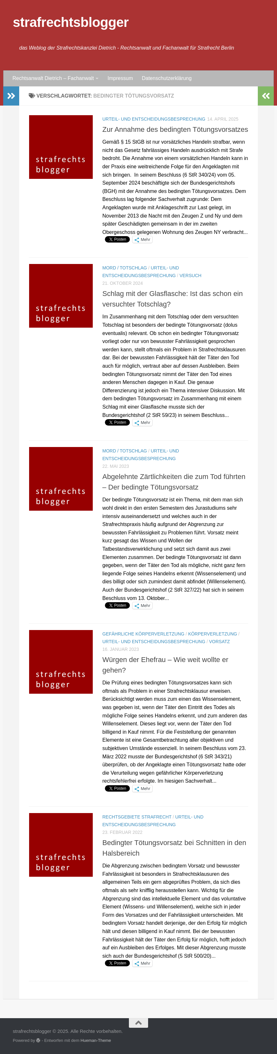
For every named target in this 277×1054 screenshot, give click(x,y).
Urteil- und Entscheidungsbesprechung (153, 119)
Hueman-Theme (96, 1040)
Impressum (120, 78)
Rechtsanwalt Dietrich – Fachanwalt (53, 78)
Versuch (190, 275)
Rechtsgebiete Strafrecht (136, 816)
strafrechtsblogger (71, 22)
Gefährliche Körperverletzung (143, 633)
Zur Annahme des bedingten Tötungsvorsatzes (175, 129)
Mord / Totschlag (124, 267)
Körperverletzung (212, 633)
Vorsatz (219, 641)
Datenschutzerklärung (167, 78)
